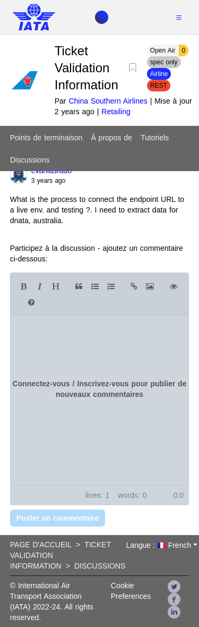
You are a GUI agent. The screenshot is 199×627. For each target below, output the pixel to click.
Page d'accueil (41, 544)
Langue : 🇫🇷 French (158, 545)
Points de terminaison (46, 137)
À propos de (111, 137)
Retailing (115, 111)
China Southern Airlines (107, 101)
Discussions (30, 160)
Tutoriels (155, 137)
